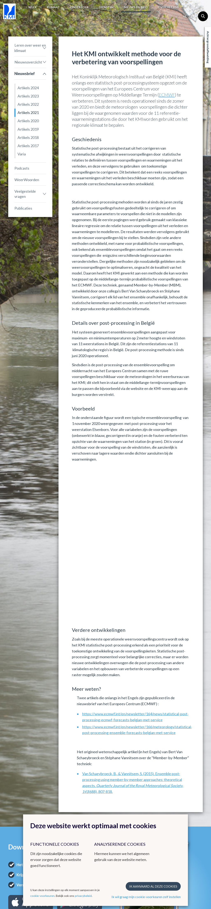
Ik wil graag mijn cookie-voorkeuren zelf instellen (146, 897)
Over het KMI (168, 7)
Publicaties (23, 208)
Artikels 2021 (28, 112)
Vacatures (149, 801)
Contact (184, 790)
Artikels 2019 (28, 129)
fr (191, 16)
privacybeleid (83, 895)
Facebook (182, 807)
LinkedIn (181, 812)
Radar (79, 810)
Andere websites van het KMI (87, 794)
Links (113, 790)
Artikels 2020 (28, 120)
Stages (146, 806)
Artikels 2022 (28, 104)
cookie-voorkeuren (42, 895)
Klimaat (53, 7)
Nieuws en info (136, 7)
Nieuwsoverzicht (28, 62)
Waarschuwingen (20, 811)
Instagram (183, 802)
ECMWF (167, 94)
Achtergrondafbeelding (208, 47)
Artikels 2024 (28, 88)
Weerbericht (17, 801)
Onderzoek (79, 7)
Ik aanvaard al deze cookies (153, 886)
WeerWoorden (26, 179)
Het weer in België (18, 792)
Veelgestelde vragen (25, 194)
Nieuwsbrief (24, 73)
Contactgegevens (188, 797)
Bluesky (181, 817)
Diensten (106, 7)
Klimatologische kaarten (53, 810)
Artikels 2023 (28, 96)
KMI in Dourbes (86, 805)
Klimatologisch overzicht (52, 800)
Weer (32, 7)
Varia (22, 154)
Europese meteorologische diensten (120, 802)
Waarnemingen (18, 806)
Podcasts (21, 168)
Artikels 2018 (28, 137)
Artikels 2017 (28, 145)
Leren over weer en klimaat (30, 48)
